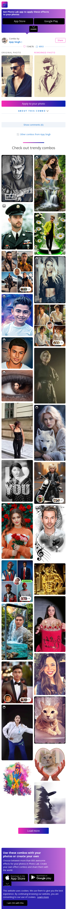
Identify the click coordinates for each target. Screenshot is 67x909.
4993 (40, 46)
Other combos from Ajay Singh (33, 134)
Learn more (43, 897)
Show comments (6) (33, 124)
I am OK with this (15, 903)
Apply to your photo (33, 103)
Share (60, 40)
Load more (33, 830)
